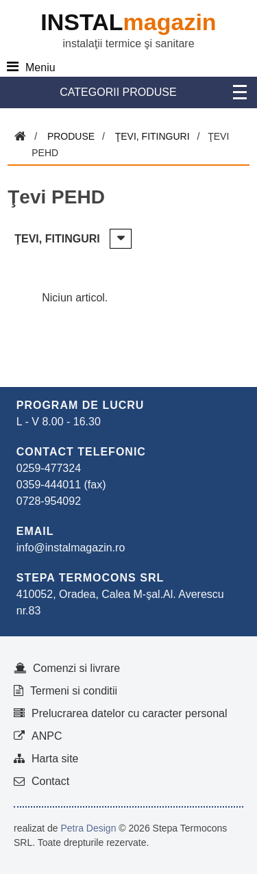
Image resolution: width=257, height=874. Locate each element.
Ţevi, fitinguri (152, 136)
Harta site (55, 758)
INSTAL (128, 22)
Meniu (40, 67)
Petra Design (88, 828)
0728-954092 (48, 501)
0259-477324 (48, 468)
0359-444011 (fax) (61, 484)
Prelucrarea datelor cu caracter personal (129, 713)
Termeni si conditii (73, 691)
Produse (71, 136)
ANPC (47, 736)
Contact (50, 781)
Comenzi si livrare (76, 668)
